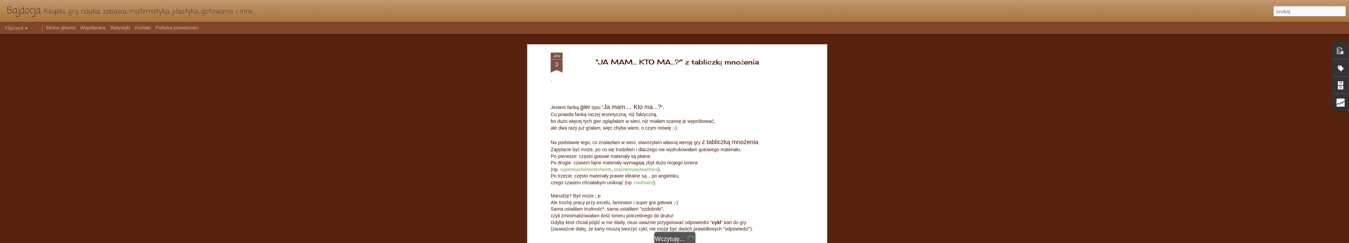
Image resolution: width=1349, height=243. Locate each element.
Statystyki (120, 27)
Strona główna (61, 27)
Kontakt (143, 27)
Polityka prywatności (176, 27)
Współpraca (92, 27)
